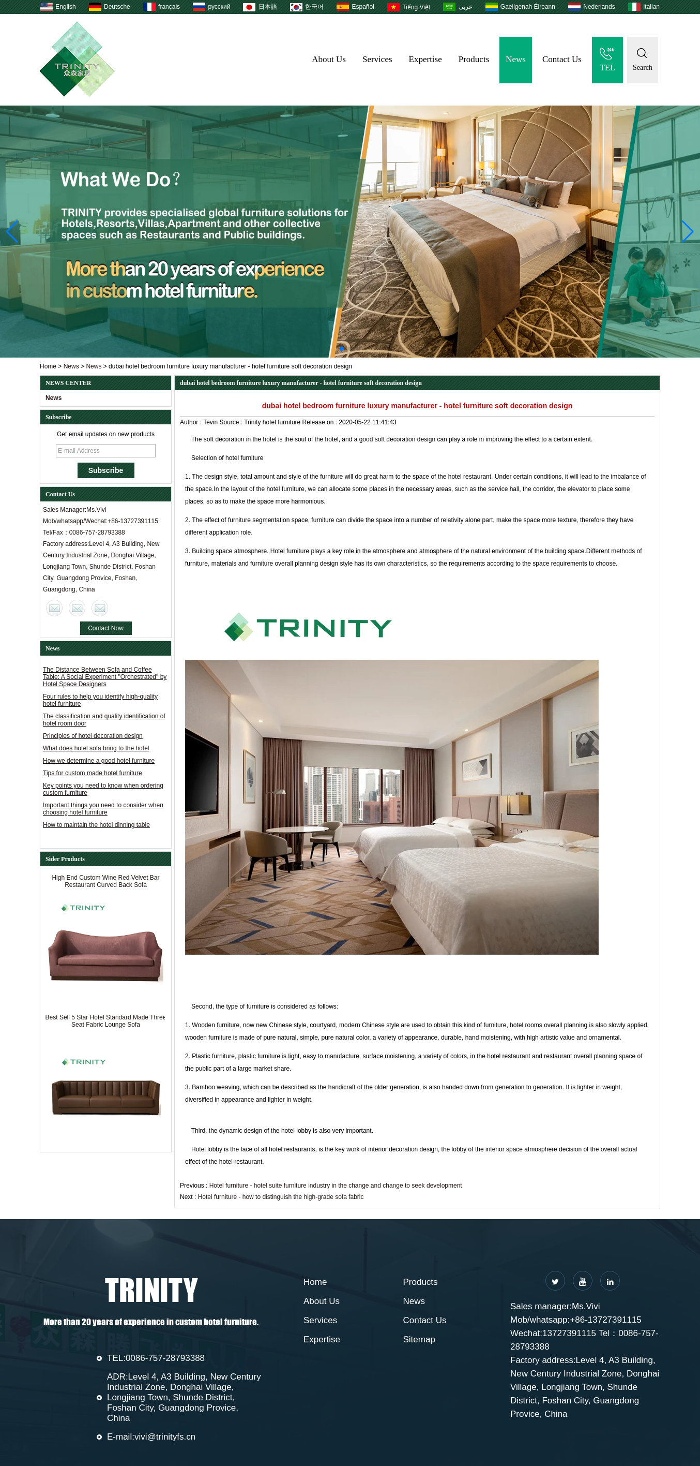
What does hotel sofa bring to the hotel (96, 748)
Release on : (320, 422)
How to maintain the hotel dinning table (96, 824)
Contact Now (106, 628)
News (516, 59)
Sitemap (419, 1339)
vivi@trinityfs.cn (164, 1437)
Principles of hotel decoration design (93, 735)
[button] (342, 349)
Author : (191, 422)
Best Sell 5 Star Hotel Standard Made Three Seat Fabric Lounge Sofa (105, 1023)
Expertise (425, 59)
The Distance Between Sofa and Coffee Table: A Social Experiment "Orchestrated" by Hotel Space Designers (104, 677)
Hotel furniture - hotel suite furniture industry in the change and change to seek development (335, 1185)
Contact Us (562, 59)
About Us (329, 59)
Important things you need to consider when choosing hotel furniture (103, 809)
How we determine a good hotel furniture (99, 760)
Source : (232, 422)
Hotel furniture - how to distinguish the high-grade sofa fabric (281, 1197)
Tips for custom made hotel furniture (92, 773)
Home (48, 366)
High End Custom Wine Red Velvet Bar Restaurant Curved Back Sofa (105, 884)
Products (474, 59)
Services (377, 59)
